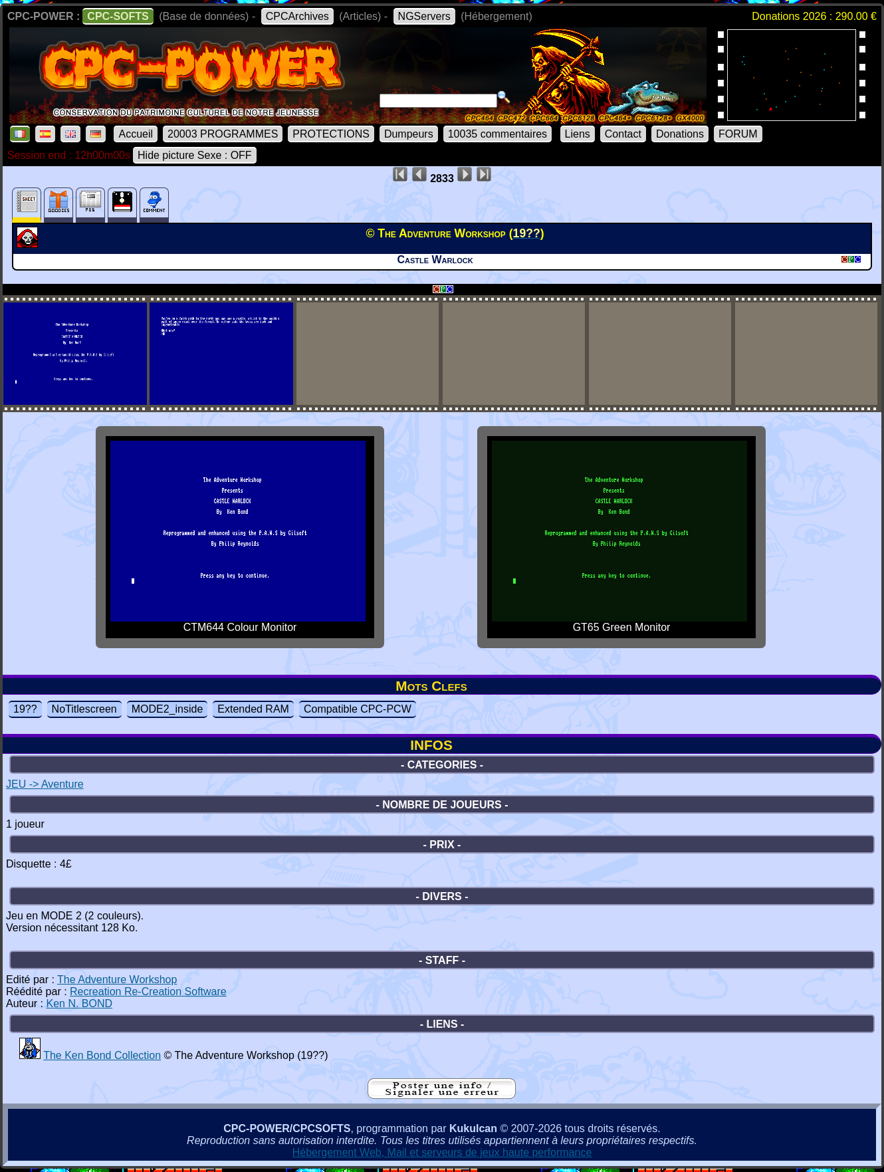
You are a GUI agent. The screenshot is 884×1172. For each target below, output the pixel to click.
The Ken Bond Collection (102, 1055)
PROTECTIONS (331, 134)
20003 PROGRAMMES (222, 134)
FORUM (738, 134)
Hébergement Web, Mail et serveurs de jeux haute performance (442, 1152)
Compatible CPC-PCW (357, 709)
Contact (623, 134)
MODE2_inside (167, 709)
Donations (680, 134)
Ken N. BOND (79, 1003)
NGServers (424, 16)
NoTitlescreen (84, 709)
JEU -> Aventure (45, 784)
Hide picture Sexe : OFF (195, 155)
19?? (25, 709)
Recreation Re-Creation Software (148, 991)
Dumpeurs (408, 134)
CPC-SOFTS (117, 16)
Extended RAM (253, 709)
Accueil (135, 134)
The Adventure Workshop (117, 979)
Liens (577, 134)
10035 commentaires (497, 134)
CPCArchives (297, 16)
